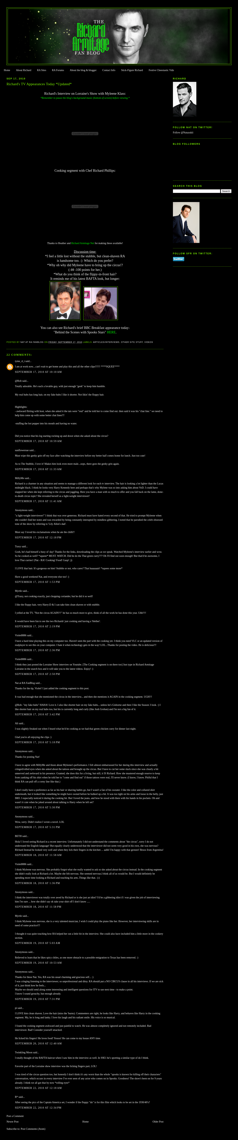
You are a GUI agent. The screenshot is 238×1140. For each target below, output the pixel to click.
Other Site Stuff (132, 342)
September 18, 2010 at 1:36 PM (37, 883)
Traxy (18, 546)
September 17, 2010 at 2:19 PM (37, 626)
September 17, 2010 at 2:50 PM (37, 674)
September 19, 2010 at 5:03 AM (37, 943)
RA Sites (41, 70)
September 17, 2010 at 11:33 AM (38, 469)
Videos (148, 342)
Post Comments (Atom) (33, 1129)
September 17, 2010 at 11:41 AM (38, 501)
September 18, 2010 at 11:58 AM (38, 855)
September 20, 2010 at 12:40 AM (38, 1043)
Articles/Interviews (106, 342)
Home (7, 70)
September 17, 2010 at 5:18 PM (37, 742)
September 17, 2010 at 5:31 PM (37, 827)
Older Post (157, 1121)
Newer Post (13, 1121)
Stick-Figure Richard (132, 70)
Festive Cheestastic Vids (161, 70)
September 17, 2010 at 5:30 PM (37, 807)
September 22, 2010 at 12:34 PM (38, 1107)
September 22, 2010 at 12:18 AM (38, 1088)
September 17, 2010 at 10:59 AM (38, 441)
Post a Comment (15, 1116)
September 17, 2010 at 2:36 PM (37, 650)
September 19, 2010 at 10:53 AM (38, 962)
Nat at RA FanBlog (25, 683)
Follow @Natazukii (183, 132)
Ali (16, 723)
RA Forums (58, 70)
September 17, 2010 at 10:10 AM (38, 372)
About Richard (23, 70)
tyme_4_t (20, 361)
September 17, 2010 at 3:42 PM (37, 714)
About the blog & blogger (83, 70)
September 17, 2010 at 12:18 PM (38, 537)
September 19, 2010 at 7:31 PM (37, 999)
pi (16, 1008)
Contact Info (108, 70)
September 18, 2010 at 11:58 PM (38, 906)
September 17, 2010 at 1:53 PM (37, 582)
